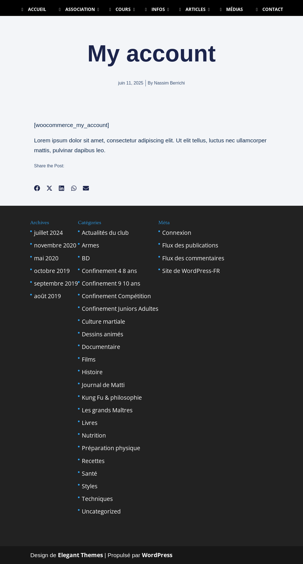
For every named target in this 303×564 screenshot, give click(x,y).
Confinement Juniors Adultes (120, 308)
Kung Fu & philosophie (112, 397)
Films (89, 359)
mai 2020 (46, 258)
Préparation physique (111, 448)
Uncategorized (101, 511)
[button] (37, 188)
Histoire (92, 372)
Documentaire (101, 347)
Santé (89, 473)
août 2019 (47, 296)
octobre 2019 (52, 271)
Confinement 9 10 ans (111, 283)
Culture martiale (103, 321)
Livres (89, 423)
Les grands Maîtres (107, 410)
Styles (89, 486)
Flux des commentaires (193, 258)
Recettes (93, 461)
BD (86, 258)
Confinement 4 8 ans (109, 271)
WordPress (157, 555)
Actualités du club (105, 232)
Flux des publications (190, 245)
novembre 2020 (55, 245)
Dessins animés (102, 334)
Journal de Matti (103, 385)
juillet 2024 (48, 232)
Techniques (97, 499)
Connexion (176, 232)
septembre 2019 (56, 283)
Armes (90, 245)
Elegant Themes (80, 555)
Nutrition (94, 435)
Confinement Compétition (116, 296)
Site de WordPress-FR (191, 271)
